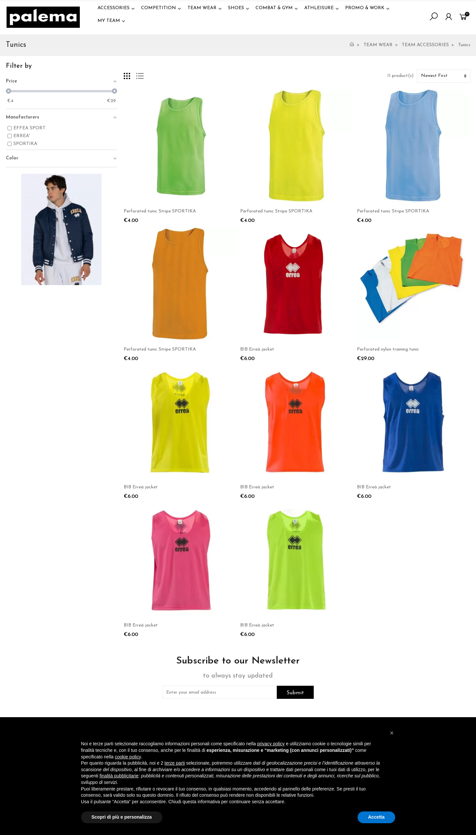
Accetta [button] (376, 817)
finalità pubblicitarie (118, 775)
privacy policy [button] (271, 743)
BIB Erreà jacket (257, 349)
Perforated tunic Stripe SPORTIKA (160, 211)
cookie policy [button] (128, 756)
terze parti (175, 763)
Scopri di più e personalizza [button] (122, 817)
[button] (392, 733)
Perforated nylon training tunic (388, 349)
